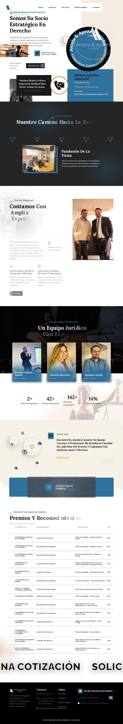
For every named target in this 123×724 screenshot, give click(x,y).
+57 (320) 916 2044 (46, 694)
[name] (35, 65)
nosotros (61, 694)
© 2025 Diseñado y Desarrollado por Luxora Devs (61, 720)
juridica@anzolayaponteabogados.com (91, 94)
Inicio (40, 7)
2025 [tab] (110, 137)
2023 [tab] (86, 137)
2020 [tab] (13, 137)
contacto (62, 707)
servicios (61, 698)
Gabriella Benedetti (60, 375)
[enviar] (111, 697)
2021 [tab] (37, 137)
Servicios (65, 7)
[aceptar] (78, 703)
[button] (13, 362)
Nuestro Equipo (81, 7)
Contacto (96, 7)
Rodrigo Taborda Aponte (23, 373)
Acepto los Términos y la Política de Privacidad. (94, 703)
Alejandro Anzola (93, 375)
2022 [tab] (61, 137)
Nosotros (52, 7)
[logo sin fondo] (7, 7)
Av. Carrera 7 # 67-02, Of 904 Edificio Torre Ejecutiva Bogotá (46, 701)
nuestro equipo (64, 702)
